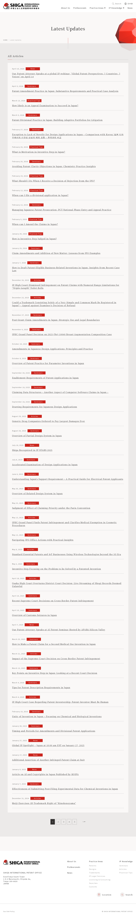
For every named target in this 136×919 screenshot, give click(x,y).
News (130, 8)
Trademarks (94, 872)
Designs (92, 869)
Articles (123, 869)
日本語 (128, 4)
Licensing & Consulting (100, 879)
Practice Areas (96, 861)
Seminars (123, 865)
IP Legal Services (97, 876)
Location (104, 894)
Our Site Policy (9, 911)
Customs (93, 886)
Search (116, 4)
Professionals (79, 8)
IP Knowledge (126, 861)
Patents (92, 865)
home (5, 40)
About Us (65, 8)
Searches (93, 883)
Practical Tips (125, 872)
